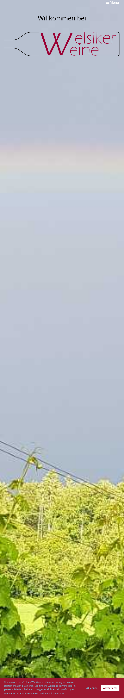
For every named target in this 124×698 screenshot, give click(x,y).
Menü (112, 2)
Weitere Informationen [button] (52, 693)
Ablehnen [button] (91, 688)
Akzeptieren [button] (110, 688)
